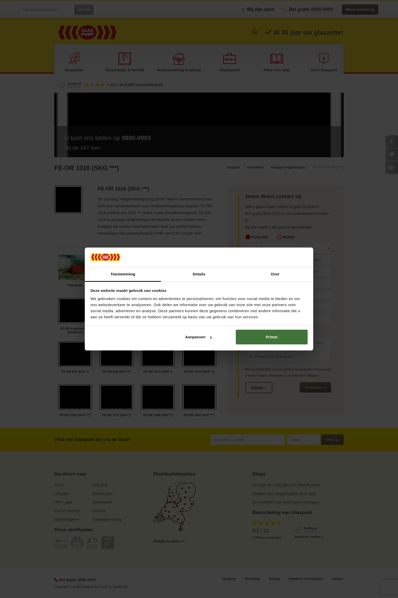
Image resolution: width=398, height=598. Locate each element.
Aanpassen (198, 337)
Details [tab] (199, 274)
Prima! (272, 337)
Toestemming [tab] (122, 274)
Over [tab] (275, 274)
